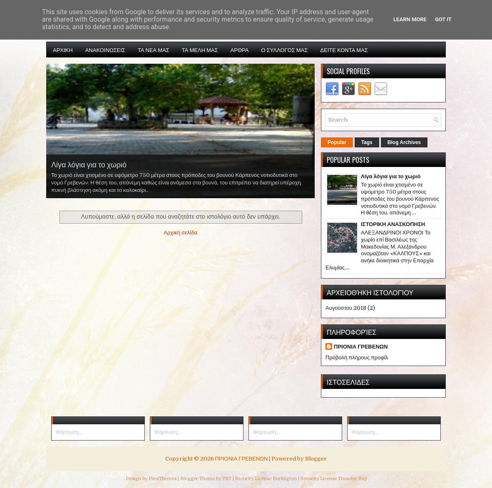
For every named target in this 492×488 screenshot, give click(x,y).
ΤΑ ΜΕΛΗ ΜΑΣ (200, 49)
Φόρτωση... (69, 432)
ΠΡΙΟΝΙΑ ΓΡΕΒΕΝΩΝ (361, 347)
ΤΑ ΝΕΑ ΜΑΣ (153, 49)
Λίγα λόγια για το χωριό (89, 164)
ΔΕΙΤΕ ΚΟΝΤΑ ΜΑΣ (344, 49)
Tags (367, 142)
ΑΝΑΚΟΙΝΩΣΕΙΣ (105, 49)
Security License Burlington (266, 478)
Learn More (410, 19)
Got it (443, 19)
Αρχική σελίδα (180, 232)
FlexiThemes (162, 478)
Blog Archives (404, 142)
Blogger (316, 459)
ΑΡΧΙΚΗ (63, 49)
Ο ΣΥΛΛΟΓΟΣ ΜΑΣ (284, 49)
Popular (337, 142)
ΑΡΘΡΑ (240, 49)
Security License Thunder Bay (334, 478)
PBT (226, 478)
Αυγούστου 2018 (346, 308)
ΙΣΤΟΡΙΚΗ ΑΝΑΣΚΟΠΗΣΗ (393, 224)
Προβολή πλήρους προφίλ (357, 357)
